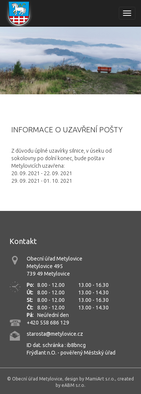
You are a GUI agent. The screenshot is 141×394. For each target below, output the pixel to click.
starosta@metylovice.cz (55, 334)
